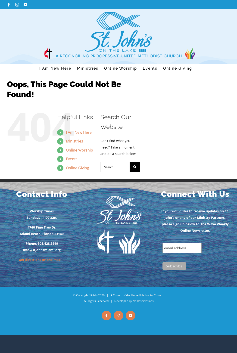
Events (72, 158)
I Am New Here (79, 132)
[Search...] (115, 167)
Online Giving (77, 167)
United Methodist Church (147, 295)
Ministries (74, 141)
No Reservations (143, 301)
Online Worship (79, 150)
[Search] (135, 167)
